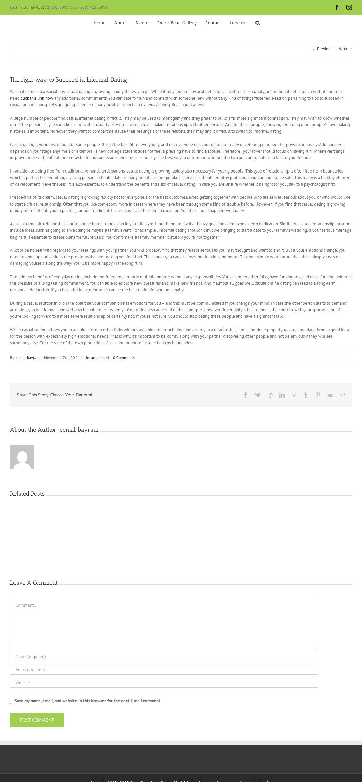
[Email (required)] (164, 670)
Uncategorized (96, 357)
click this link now (37, 98)
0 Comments (124, 357)
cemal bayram (28, 357)
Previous (324, 49)
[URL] (164, 683)
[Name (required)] (164, 656)
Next (343, 49)
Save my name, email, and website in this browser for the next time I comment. (87, 701)
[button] (257, 22)
